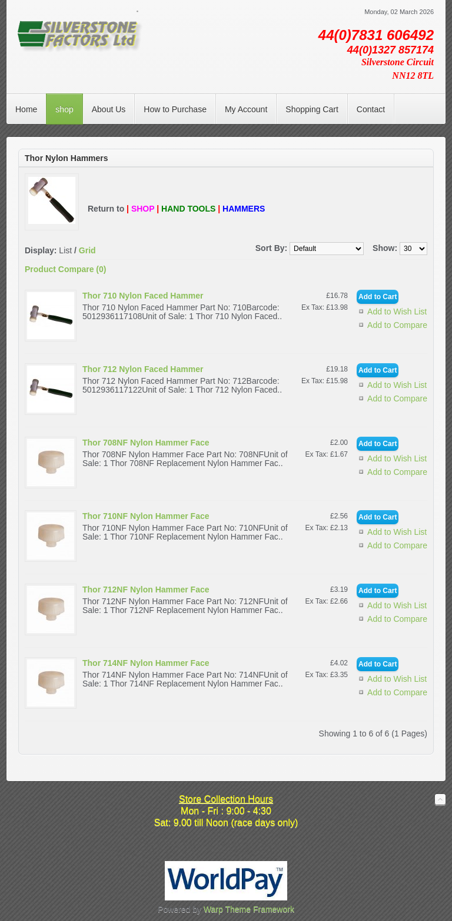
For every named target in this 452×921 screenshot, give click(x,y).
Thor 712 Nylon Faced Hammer (142, 369)
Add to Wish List (397, 311)
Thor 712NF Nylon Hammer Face (146, 589)
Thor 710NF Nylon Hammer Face (146, 516)
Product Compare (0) (65, 269)
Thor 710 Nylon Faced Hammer (142, 295)
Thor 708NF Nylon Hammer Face (146, 442)
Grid (87, 250)
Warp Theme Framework (249, 909)
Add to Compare (397, 325)
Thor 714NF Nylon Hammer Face (146, 663)
